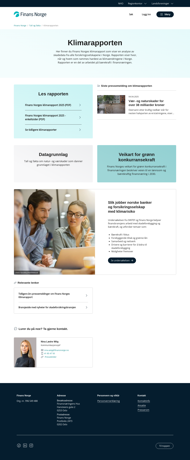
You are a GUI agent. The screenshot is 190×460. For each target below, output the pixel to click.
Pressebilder (50, 357)
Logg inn (146, 14)
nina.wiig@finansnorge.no (56, 350)
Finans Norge (20, 25)
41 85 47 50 (49, 353)
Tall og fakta (35, 25)
